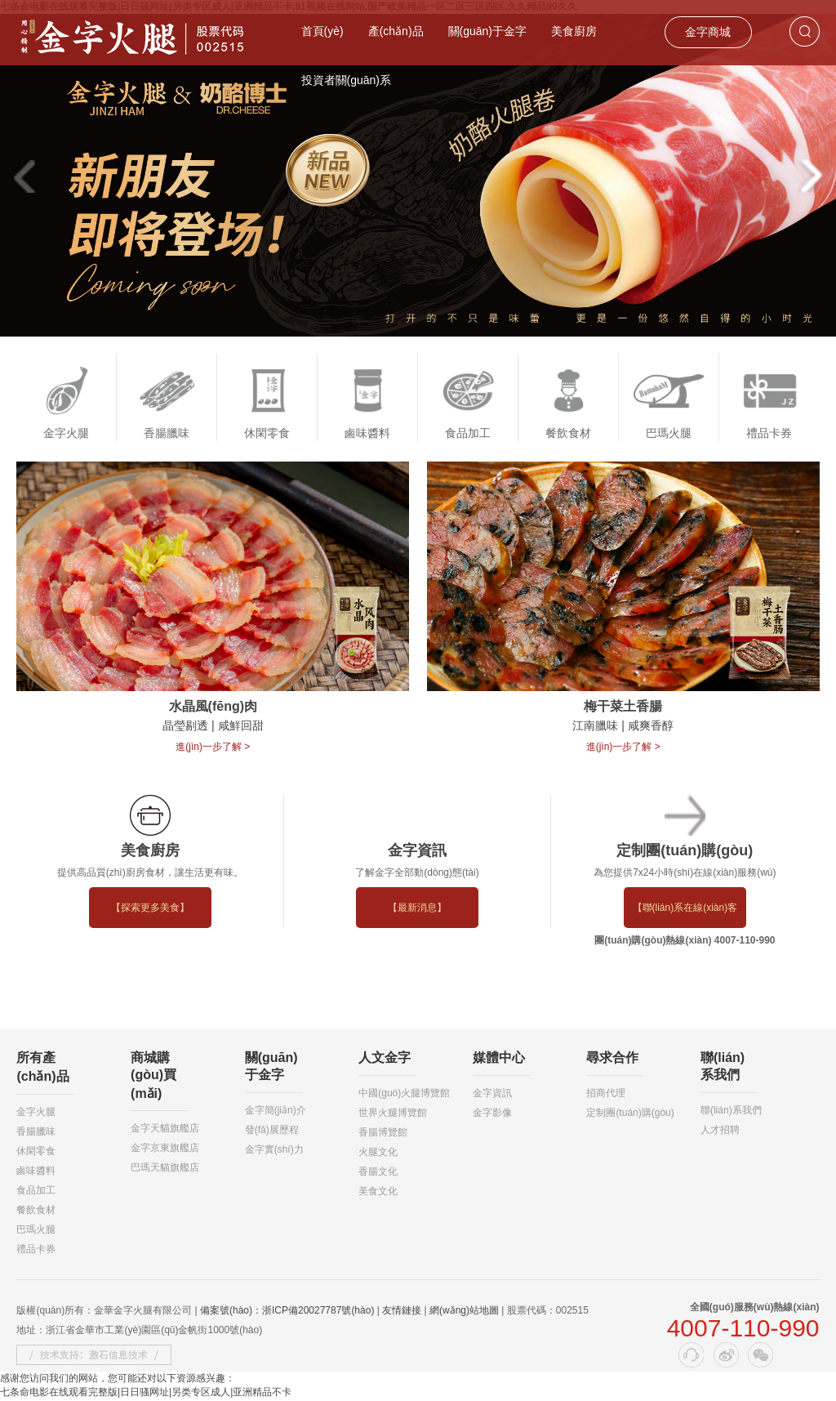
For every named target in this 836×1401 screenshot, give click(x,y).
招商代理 (605, 1094)
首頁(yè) (322, 31)
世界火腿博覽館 (392, 1113)
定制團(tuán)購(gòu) (630, 1113)
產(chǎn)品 (396, 31)
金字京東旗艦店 (165, 1148)
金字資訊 (492, 1094)
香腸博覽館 (382, 1133)
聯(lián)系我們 (731, 1111)
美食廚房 (574, 31)
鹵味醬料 (36, 1171)
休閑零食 (36, 1152)
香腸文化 (378, 1172)
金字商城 (708, 31)
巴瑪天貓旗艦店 (165, 1168)
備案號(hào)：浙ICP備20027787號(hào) (287, 1311)
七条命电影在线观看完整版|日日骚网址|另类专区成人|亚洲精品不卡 (145, 1393)
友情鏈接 (401, 1311)
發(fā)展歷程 (272, 1130)
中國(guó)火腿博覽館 (404, 1094)
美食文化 (378, 1192)
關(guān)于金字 (487, 31)
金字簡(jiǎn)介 (275, 1111)
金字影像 (492, 1113)
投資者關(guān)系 (346, 80)
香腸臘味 (36, 1132)
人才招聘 (720, 1130)
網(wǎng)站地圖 (464, 1311)
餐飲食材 (36, 1210)
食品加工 (36, 1191)
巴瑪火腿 (36, 1230)
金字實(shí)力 (274, 1150)
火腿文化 (378, 1152)
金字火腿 (36, 1112)
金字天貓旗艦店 (165, 1129)
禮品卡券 (36, 1250)
